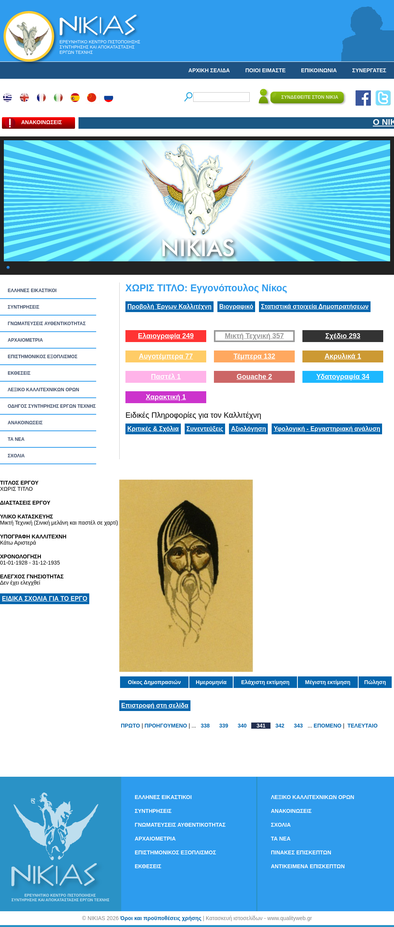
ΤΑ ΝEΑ (16, 439)
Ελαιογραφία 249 (166, 336)
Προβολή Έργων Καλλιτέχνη (169, 306)
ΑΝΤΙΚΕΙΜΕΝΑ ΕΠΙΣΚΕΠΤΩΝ (308, 866)
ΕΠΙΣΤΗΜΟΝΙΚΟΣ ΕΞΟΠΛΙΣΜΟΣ (42, 356)
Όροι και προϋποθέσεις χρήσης (160, 918)
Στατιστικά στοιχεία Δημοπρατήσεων (315, 306)
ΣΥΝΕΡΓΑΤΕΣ (369, 70)
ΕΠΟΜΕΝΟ (327, 726)
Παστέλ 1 (166, 376)
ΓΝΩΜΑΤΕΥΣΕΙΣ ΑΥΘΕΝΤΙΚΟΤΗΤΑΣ (47, 323)
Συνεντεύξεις (205, 428)
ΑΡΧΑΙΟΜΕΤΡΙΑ (25, 340)
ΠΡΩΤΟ (130, 726)
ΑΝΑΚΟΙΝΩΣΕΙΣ (25, 422)
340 (242, 726)
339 (223, 726)
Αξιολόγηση (248, 428)
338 (205, 726)
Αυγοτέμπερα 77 (166, 356)
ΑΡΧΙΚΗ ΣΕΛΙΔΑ (209, 70)
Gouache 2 (254, 376)
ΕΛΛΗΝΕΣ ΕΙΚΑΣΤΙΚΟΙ (32, 290)
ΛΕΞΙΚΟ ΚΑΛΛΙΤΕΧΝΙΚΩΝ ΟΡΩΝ (43, 389)
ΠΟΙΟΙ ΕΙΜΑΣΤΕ (265, 70)
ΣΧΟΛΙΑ (16, 456)
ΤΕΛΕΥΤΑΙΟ (362, 726)
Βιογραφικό (236, 306)
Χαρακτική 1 (166, 397)
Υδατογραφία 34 (342, 376)
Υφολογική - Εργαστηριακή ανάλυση (327, 428)
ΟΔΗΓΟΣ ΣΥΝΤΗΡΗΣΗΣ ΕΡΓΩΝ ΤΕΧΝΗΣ (52, 406)
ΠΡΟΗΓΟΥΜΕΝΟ (166, 726)
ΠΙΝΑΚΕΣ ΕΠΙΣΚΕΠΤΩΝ (301, 852)
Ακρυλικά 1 (342, 356)
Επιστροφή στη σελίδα (155, 705)
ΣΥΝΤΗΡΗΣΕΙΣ (23, 307)
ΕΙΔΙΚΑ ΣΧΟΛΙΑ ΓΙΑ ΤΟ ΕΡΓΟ (44, 598)
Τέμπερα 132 (254, 356)
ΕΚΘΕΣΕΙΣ (19, 373)
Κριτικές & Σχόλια (153, 428)
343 (298, 726)
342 (279, 726)
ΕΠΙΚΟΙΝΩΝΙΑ (319, 70)
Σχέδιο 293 (342, 336)
